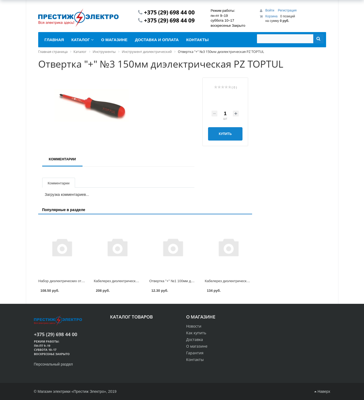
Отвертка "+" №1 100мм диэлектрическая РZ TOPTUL (192, 281)
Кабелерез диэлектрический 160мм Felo (237, 281)
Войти (270, 10)
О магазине (197, 346)
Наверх (322, 391)
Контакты (195, 359)
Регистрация (287, 10)
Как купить (196, 332)
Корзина (271, 16)
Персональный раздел (53, 364)
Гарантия (194, 352)
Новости (193, 326)
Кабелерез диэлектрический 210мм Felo (126, 281)
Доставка (194, 339)
